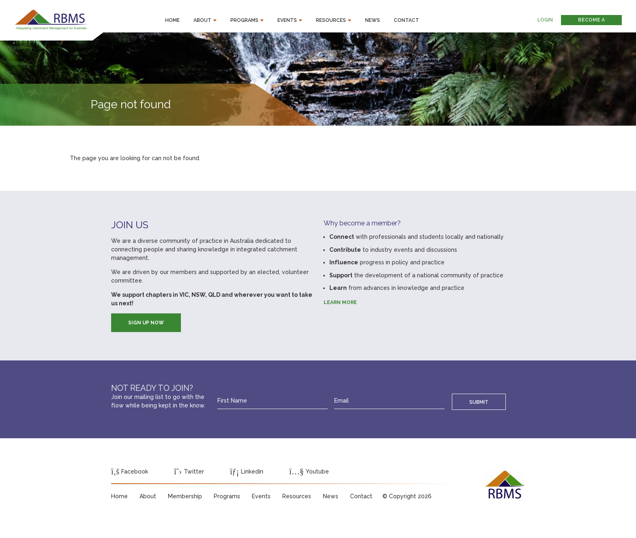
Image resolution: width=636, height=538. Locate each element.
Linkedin (246, 471)
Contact (406, 20)
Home (172, 20)
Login (545, 20)
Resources (331, 20)
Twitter (189, 471)
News (372, 20)
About (202, 20)
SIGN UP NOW (146, 323)
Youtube (309, 471)
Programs (244, 20)
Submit (478, 402)
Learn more (340, 302)
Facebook (129, 471)
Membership (185, 496)
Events (287, 20)
